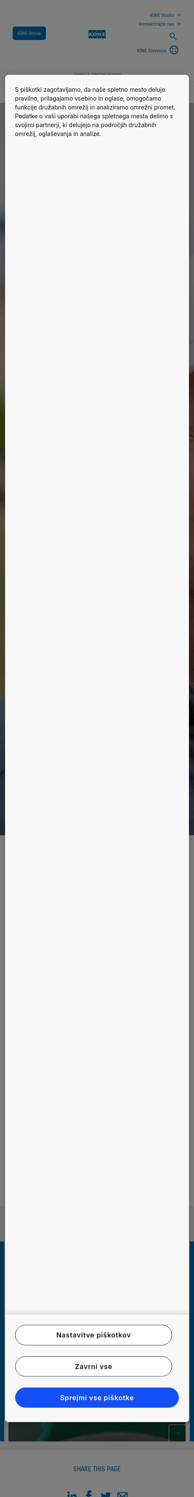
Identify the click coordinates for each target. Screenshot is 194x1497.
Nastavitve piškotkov (93, 1335)
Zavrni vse (93, 1366)
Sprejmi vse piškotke (97, 1397)
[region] (97, 748)
